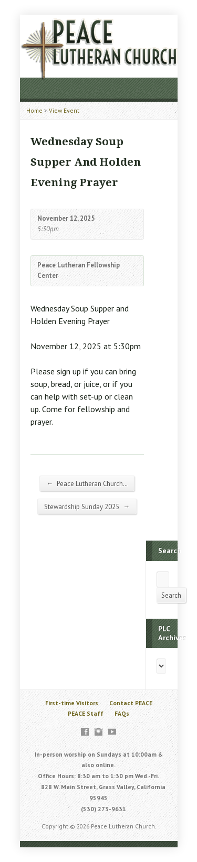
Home (34, 110)
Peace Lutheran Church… (87, 483)
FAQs (122, 713)
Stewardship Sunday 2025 (87, 506)
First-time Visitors (71, 703)
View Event (64, 110)
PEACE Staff (85, 713)
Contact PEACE (130, 703)
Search (171, 595)
